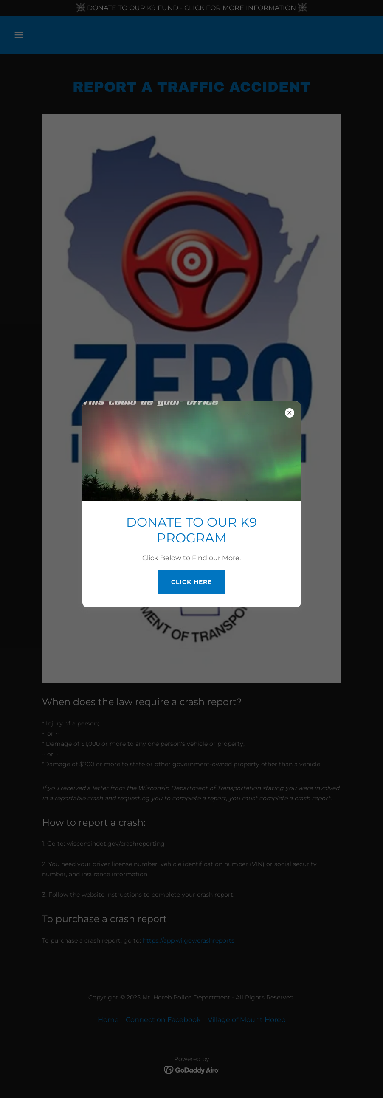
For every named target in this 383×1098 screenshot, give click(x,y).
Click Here (191, 582)
